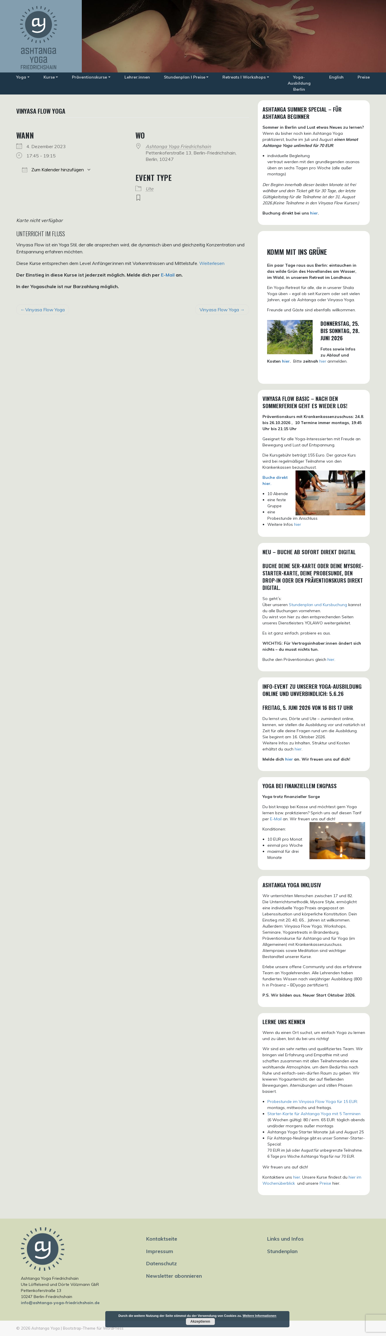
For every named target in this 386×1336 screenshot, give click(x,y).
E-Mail (168, 275)
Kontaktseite (161, 1238)
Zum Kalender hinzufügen (53, 169)
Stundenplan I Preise (184, 77)
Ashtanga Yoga (45, 1328)
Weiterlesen (211, 263)
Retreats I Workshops (244, 77)
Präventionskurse (89, 77)
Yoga (21, 77)
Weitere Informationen (259, 1315)
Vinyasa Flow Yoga (45, 309)
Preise (364, 77)
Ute (149, 189)
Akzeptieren (200, 1321)
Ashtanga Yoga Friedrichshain (178, 146)
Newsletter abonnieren (174, 1276)
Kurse (49, 77)
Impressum (159, 1251)
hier (314, 213)
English (336, 77)
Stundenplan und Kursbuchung (318, 604)
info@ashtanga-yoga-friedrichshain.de (60, 1302)
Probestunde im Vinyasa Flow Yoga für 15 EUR (312, 1101)
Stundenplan (282, 1251)
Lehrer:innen (137, 77)
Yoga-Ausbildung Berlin (299, 83)
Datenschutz (161, 1263)
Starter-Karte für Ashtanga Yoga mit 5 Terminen (313, 1113)
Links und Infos (285, 1238)
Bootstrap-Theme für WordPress (93, 1328)
